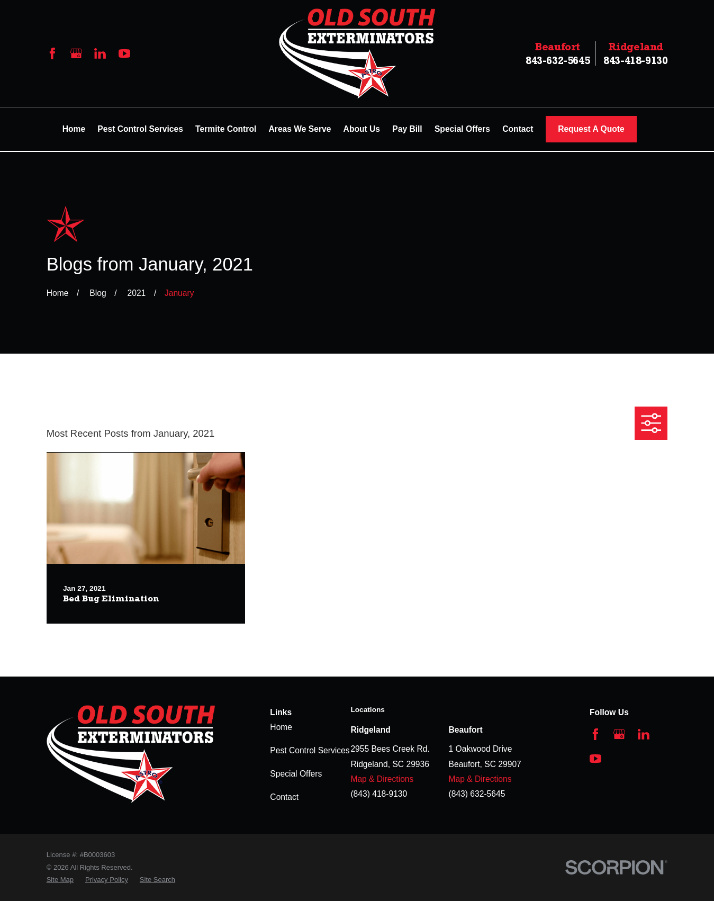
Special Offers (296, 773)
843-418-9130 (635, 53)
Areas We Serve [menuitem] (300, 128)
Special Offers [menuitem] (462, 128)
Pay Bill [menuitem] (407, 128)
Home (281, 727)
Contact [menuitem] (517, 128)
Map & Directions (381, 778)
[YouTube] (124, 53)
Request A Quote (591, 128)
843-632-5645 (558, 53)
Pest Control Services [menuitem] (140, 128)
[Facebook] (52, 53)
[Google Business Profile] (76, 53)
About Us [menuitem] (362, 128)
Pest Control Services (309, 750)
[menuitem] (60, 879)
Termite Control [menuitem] (225, 128)
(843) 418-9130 (378, 793)
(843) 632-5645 (477, 793)
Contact (284, 796)
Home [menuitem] (73, 128)
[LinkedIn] (100, 53)
